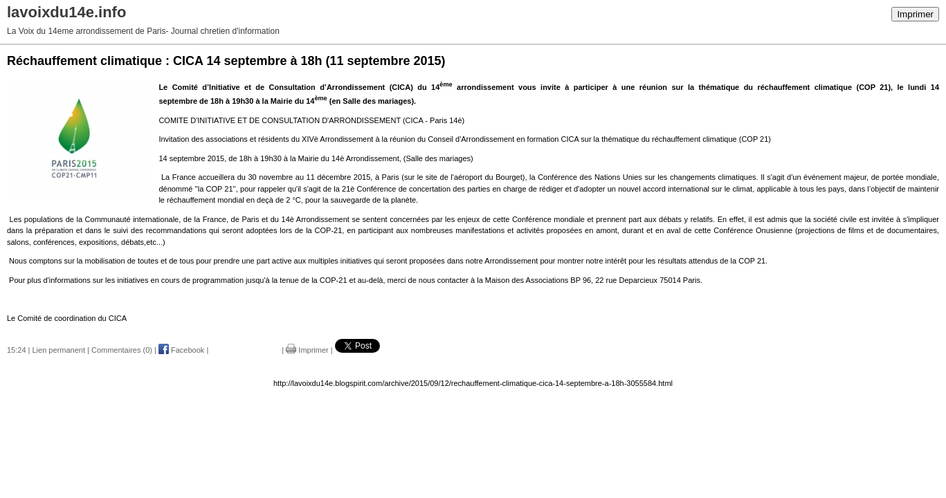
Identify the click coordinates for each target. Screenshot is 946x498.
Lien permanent (59, 350)
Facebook (181, 350)
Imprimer (915, 14)
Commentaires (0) (121, 350)
